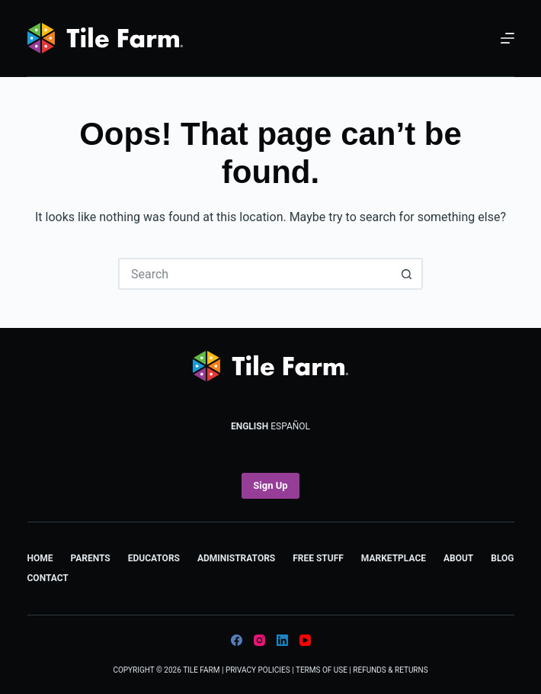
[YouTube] (305, 640)
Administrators (236, 558)
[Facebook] (236, 640)
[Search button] (407, 274)
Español (290, 426)
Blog (502, 558)
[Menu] (507, 38)
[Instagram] (259, 640)
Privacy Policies (258, 670)
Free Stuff (318, 558)
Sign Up (270, 485)
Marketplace (393, 558)
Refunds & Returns (390, 670)
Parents (90, 558)
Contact (48, 578)
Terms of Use (321, 670)
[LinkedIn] (282, 640)
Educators (154, 558)
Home (40, 558)
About (458, 558)
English (249, 426)
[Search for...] (254, 274)
